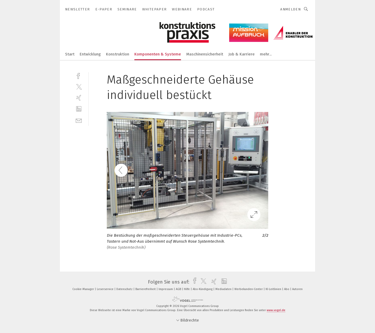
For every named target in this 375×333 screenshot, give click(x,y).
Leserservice (105, 289)
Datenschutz (124, 289)
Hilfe (187, 289)
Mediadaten (223, 289)
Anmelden (290, 9)
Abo (287, 289)
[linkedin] (79, 109)
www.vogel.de (276, 310)
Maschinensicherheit (204, 54)
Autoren (297, 289)
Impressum (166, 289)
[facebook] (79, 75)
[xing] (79, 98)
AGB (179, 289)
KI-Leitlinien (274, 289)
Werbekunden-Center (249, 289)
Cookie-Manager (83, 289)
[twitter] (79, 86)
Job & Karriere (241, 54)
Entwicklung (90, 54)
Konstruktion (117, 54)
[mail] (79, 120)
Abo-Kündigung (203, 289)
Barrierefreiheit (146, 289)
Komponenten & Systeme (157, 54)
